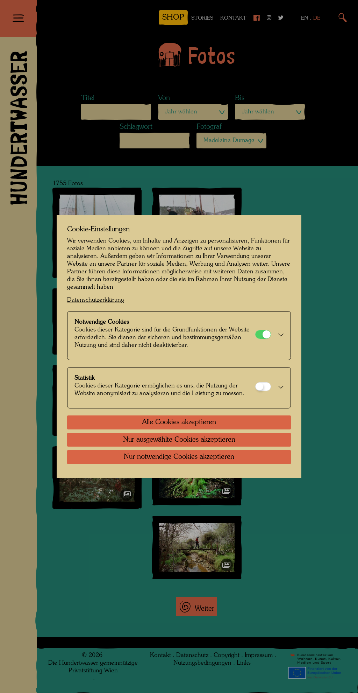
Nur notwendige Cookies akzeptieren (179, 457)
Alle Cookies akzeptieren (179, 422)
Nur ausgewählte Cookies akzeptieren (179, 439)
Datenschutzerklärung (95, 300)
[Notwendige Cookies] (263, 334)
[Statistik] (263, 386)
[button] (279, 336)
